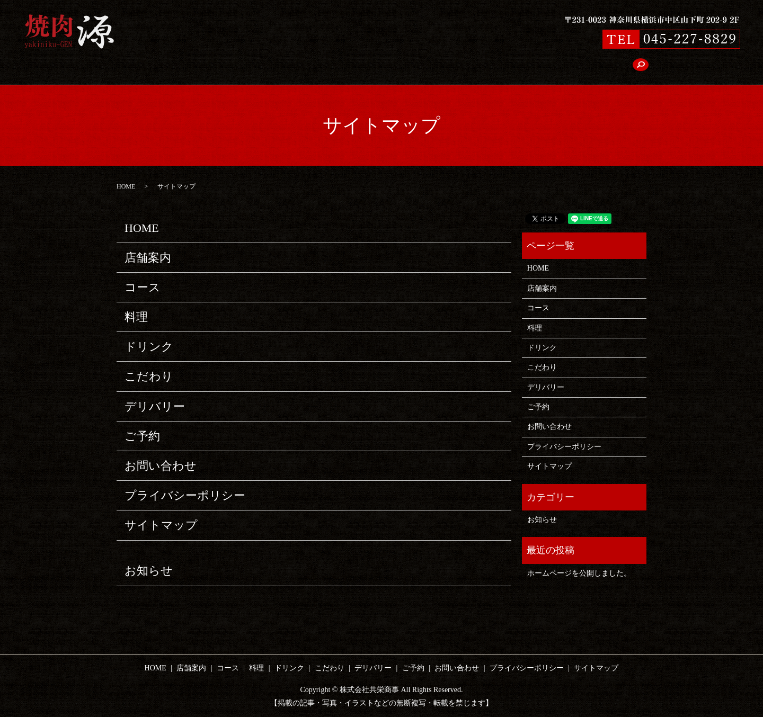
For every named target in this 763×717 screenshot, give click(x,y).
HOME (191, 67)
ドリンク (344, 67)
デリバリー (436, 67)
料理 (306, 67)
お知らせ (149, 570)
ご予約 (481, 67)
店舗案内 (232, 67)
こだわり (388, 67)
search (574, 67)
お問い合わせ (529, 67)
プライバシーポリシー (185, 495)
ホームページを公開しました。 (579, 573)
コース (273, 67)
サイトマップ (161, 525)
